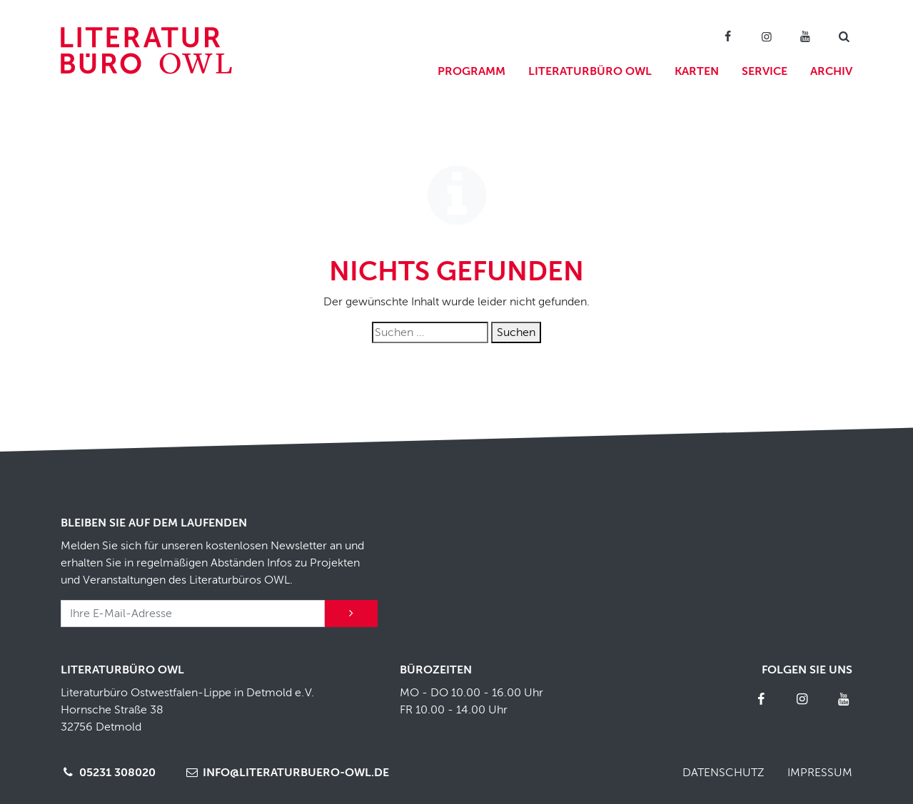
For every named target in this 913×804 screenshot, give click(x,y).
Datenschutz (723, 772)
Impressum (819, 772)
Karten (697, 71)
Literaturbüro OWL (590, 71)
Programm (471, 71)
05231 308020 (108, 772)
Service (764, 71)
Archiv (831, 71)
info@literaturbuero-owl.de (286, 772)
